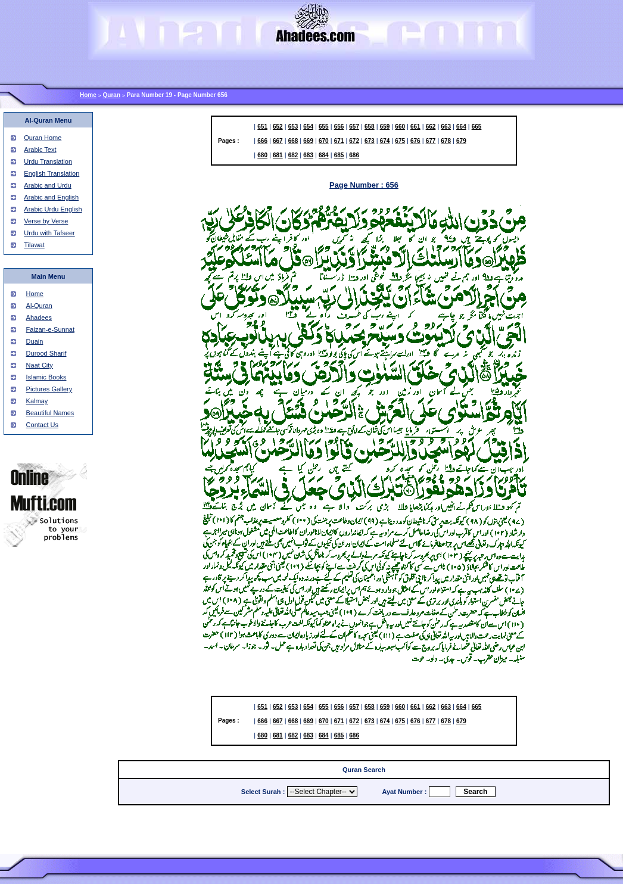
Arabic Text (40, 149)
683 (308, 155)
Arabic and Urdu (47, 185)
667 (278, 141)
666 (262, 141)
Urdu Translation (48, 161)
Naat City (39, 365)
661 (415, 126)
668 (293, 141)
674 (385, 141)
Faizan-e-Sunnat (50, 329)
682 (293, 155)
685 (339, 155)
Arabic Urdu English (53, 209)
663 (446, 126)
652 (278, 126)
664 (461, 126)
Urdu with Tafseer (49, 232)
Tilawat (34, 244)
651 (262, 126)
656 (339, 126)
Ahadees (39, 317)
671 (339, 141)
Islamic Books (46, 377)
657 (354, 126)
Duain (34, 341)
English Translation (51, 173)
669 (308, 141)
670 (324, 141)
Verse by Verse (46, 221)
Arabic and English (51, 197)
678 (446, 141)
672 (354, 141)
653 (293, 126)
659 (385, 126)
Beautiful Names (50, 412)
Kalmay (37, 400)
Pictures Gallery (49, 389)
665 (477, 126)
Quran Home (42, 137)
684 (324, 155)
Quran (111, 95)
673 (370, 141)
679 (461, 141)
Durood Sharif (46, 353)
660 (400, 126)
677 (431, 141)
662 (431, 126)
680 (262, 155)
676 (415, 141)
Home (88, 95)
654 (308, 126)
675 (400, 141)
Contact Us (42, 424)
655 (324, 126)
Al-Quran (39, 305)
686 (354, 155)
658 (370, 126)
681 (278, 155)
